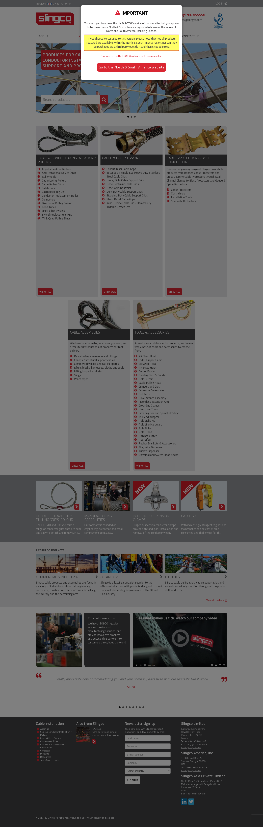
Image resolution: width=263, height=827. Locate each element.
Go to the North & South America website (131, 67)
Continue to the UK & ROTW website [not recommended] (131, 56)
